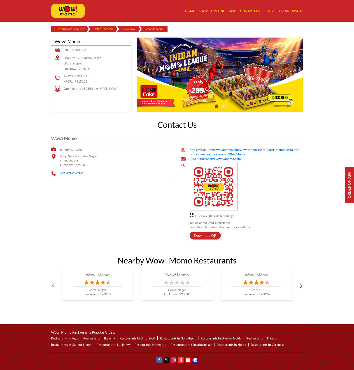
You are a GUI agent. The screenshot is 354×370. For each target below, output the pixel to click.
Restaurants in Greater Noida (221, 338)
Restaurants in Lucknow (113, 344)
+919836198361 (75, 76)
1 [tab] (216, 106)
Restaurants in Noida (231, 344)
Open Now (108, 88)
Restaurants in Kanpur (262, 338)
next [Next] (300, 285)
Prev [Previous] (53, 285)
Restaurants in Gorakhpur (178, 338)
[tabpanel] (220, 75)
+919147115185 (75, 81)
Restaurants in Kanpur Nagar (71, 344)
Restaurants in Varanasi (267, 344)
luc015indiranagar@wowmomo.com (215, 159)
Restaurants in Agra (65, 338)
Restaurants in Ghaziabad (137, 338)
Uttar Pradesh (103, 29)
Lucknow (129, 29)
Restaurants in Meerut (150, 344)
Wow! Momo (97, 274)
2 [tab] (223, 106)
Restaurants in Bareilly (99, 338)
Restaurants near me (70, 29)
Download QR (205, 235)
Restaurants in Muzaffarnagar (191, 344)
